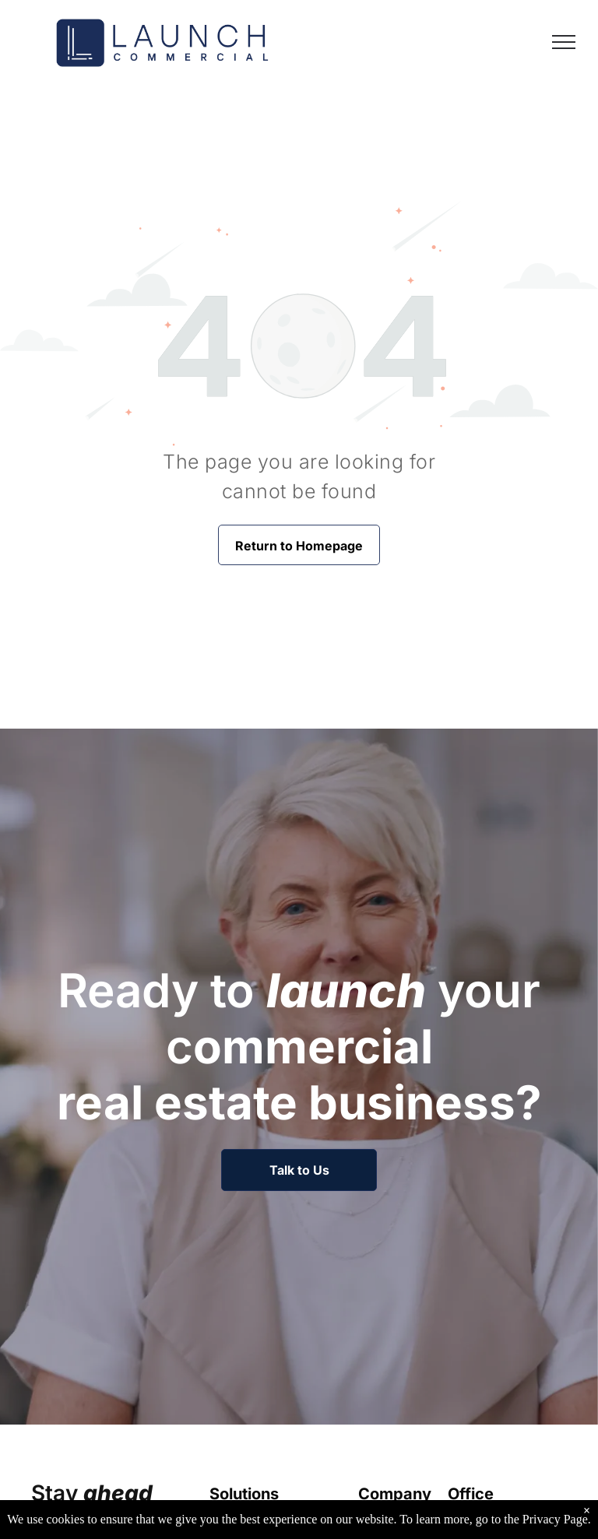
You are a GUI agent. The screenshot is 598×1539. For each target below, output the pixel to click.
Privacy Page (555, 1528)
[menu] (563, 42)
